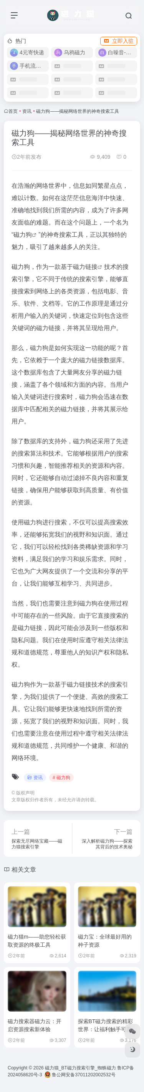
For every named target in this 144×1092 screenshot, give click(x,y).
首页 (13, 111)
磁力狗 (22, 234)
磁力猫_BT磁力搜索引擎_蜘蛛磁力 (80, 1068)
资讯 (26, 111)
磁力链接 (85, 267)
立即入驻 (119, 41)
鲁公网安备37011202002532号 (80, 1074)
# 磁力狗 (61, 777)
